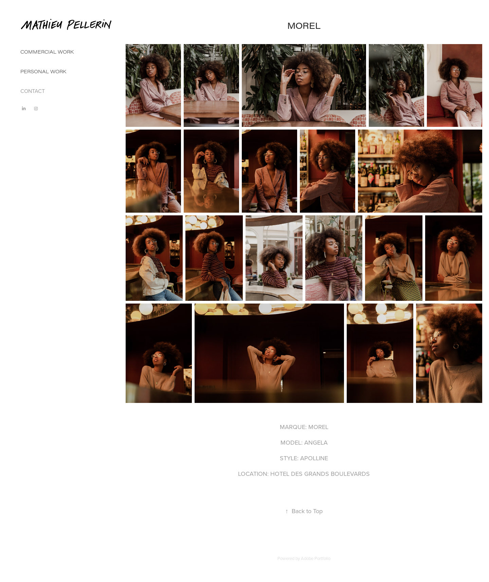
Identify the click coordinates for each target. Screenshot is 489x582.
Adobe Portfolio (315, 558)
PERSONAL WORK (43, 71)
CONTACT (32, 91)
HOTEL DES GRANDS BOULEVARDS (320, 473)
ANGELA (316, 442)
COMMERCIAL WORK (47, 51)
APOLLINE (314, 458)
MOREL (318, 427)
